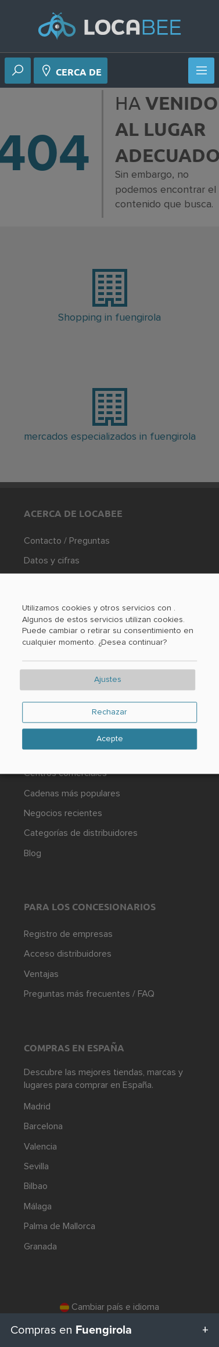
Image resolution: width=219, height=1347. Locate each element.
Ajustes (107, 680)
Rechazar (109, 712)
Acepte (109, 739)
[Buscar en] (17, 71)
